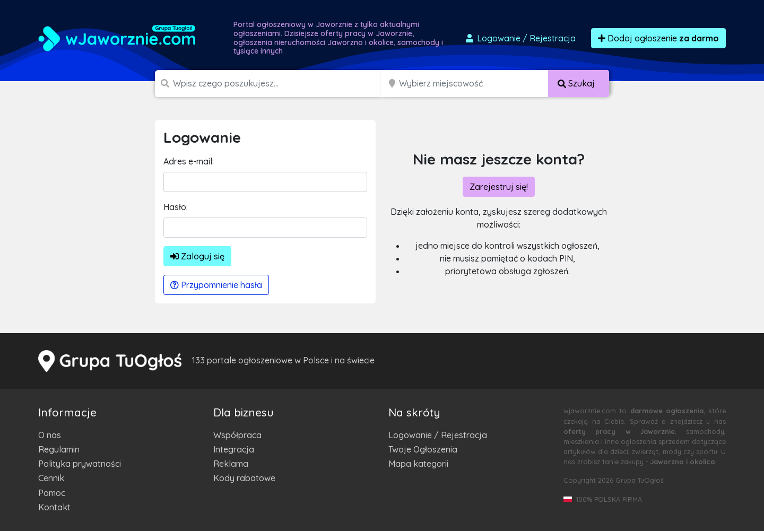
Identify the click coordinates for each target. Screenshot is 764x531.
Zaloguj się (197, 256)
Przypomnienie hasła (216, 285)
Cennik (51, 478)
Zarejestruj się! (499, 186)
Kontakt (54, 507)
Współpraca (237, 435)
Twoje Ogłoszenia (422, 449)
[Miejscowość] (474, 83)
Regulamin (59, 449)
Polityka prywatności (79, 463)
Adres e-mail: (188, 161)
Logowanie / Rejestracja (437, 435)
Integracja (233, 449)
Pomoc (51, 493)
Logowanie (520, 38)
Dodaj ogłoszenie (658, 38)
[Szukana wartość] (278, 83)
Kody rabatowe (244, 478)
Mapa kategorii (418, 463)
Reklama (230, 463)
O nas (49, 435)
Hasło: (175, 207)
